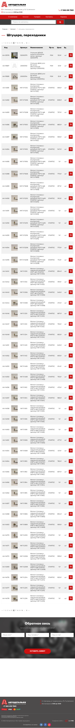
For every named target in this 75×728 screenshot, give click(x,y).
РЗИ (50, 55)
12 (26, 43)
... (24, 43)
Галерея (37, 17)
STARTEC (51, 88)
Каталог (26, 17)
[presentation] (37, 642)
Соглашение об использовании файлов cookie (12, 717)
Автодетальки (10, 721)
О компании (12, 17)
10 (22, 43)
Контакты (49, 17)
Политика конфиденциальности (9, 716)
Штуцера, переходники (26, 29)
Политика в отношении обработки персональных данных (15, 715)
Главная (5, 29)
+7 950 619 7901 (67, 10)
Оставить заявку (37, 651)
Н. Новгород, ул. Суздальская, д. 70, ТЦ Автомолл (19, 9)
